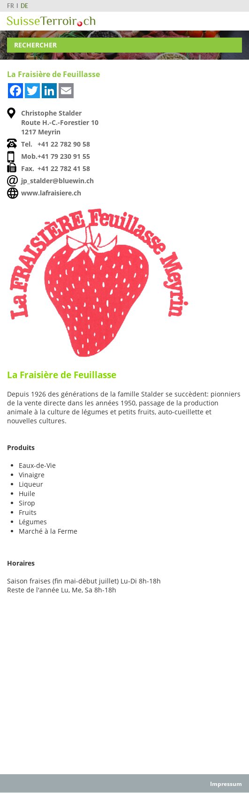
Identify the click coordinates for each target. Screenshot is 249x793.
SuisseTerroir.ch (51, 21)
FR (10, 6)
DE (24, 6)
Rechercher (35, 44)
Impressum (226, 784)
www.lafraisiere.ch (51, 192)
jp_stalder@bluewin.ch (57, 180)
